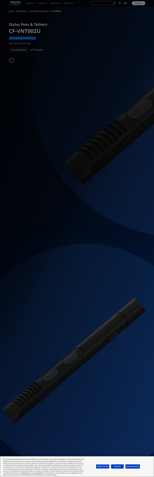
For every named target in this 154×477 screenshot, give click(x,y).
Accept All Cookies (133, 466)
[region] (77, 466)
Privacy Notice (37, 473)
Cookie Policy (25, 473)
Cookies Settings (102, 466)
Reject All (117, 466)
